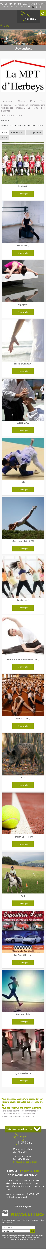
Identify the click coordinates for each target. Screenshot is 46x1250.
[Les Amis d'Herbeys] (23, 932)
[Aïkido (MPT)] (23, 400)
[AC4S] (23, 873)
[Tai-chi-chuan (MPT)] (23, 340)
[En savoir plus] (23, 194)
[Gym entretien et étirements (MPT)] (23, 636)
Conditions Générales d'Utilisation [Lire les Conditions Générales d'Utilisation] (23, 1239)
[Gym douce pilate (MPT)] (23, 518)
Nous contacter (20, 6)
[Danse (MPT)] (23, 222)
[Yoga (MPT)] (23, 281)
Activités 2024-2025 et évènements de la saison (22, 125)
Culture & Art (17, 132)
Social (4, 137)
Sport (4, 132)
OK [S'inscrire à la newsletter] (32, 1231)
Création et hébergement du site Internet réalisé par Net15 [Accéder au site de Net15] (22, 1236)
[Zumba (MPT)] (23, 577)
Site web (5, 120)
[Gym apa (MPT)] (23, 695)
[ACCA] (23, 754)
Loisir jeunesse (34, 132)
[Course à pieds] (23, 991)
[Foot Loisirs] (23, 163)
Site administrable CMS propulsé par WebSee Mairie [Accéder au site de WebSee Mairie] (22, 1237)
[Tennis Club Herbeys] (23, 814)
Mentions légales (23, 1206)
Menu (6, 25)
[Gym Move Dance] (23, 1050)
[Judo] (23, 459)
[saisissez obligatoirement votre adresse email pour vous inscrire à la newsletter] (18, 1227)
